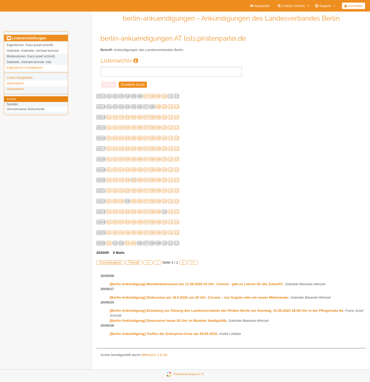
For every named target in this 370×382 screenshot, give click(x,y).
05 (134, 117)
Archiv (11, 99)
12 (177, 107)
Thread (133, 262)
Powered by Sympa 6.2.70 (188, 374)
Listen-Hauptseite (20, 78)
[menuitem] (260, 6)
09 (158, 96)
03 (121, 117)
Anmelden (353, 6)
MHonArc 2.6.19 (154, 355)
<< (148, 262)
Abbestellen (15, 89)
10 (164, 96)
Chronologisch (110, 262)
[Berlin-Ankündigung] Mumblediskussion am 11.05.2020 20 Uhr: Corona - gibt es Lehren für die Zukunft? (196, 284)
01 (109, 117)
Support (323, 6)
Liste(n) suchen (291, 6)
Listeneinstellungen (26, 38)
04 (128, 117)
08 (152, 96)
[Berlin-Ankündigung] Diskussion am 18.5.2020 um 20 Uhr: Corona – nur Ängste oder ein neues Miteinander (199, 297)
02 (115, 117)
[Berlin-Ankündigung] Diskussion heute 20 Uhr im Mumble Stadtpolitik (168, 321)
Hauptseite (260, 6)
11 (170, 107)
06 (140, 117)
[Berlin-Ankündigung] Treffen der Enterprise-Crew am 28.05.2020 (163, 334)
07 (146, 96)
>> (193, 262)
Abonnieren (15, 83)
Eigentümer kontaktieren (25, 68)
